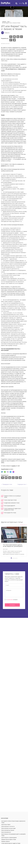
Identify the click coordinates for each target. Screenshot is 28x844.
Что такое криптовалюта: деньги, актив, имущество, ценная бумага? (13, 545)
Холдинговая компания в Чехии (11, 502)
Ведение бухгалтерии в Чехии (8, 839)
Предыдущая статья (7, 484)
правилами (10, 599)
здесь (2, 462)
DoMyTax (7, 32)
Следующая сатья (21, 484)
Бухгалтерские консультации (8, 828)
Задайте (13, 465)
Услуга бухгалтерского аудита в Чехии (10, 843)
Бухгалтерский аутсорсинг (7, 830)
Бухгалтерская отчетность (8, 826)
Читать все (23, 525)
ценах (2, 460)
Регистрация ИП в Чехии (10, 512)
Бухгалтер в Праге (5, 824)
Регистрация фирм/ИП (9, 505)
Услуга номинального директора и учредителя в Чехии (12, 509)
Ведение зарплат (5, 841)
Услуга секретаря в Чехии (10, 500)
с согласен (11, 599)
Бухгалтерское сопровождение (9, 837)
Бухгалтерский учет (6, 832)
